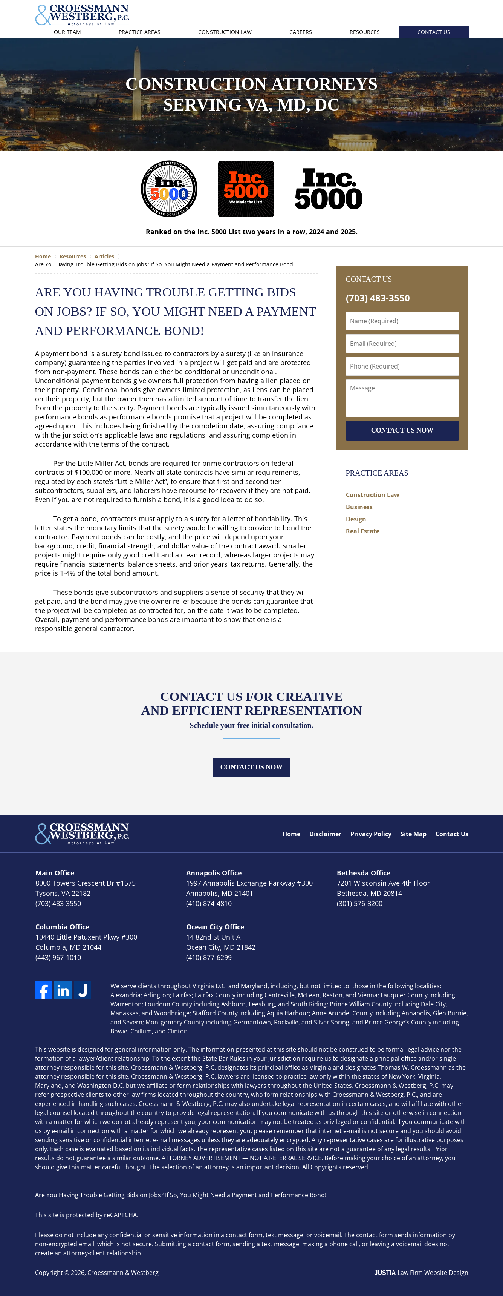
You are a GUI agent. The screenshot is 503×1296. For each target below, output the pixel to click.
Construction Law (225, 31)
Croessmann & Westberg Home (82, 15)
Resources (365, 31)
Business (359, 507)
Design (356, 519)
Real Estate (362, 531)
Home (291, 834)
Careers (300, 31)
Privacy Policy (370, 834)
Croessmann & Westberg (123, 1272)
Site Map (414, 834)
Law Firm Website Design (421, 1272)
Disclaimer (325, 834)
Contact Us (433, 31)
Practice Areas (140, 31)
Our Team (67, 31)
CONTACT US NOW (402, 430)
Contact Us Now (251, 767)
